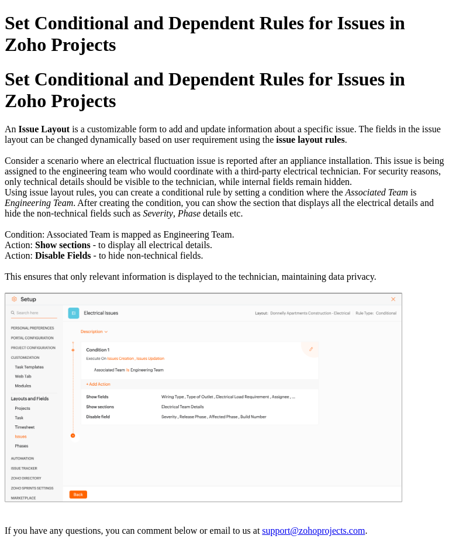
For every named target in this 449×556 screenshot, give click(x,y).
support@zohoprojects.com (313, 531)
